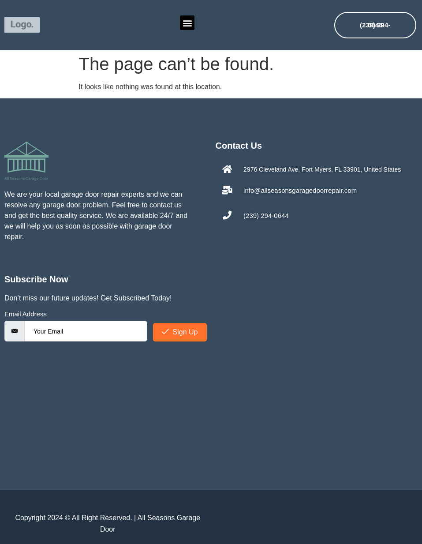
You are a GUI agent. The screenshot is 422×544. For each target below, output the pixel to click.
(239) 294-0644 (375, 25)
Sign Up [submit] (180, 332)
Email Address (25, 314)
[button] (187, 22)
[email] (85, 331)
